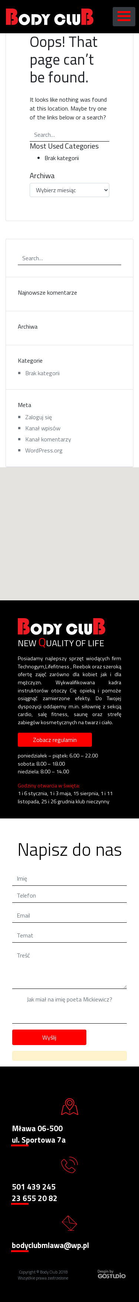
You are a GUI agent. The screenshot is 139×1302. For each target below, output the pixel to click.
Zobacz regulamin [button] (55, 739)
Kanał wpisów (42, 428)
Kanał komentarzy (48, 439)
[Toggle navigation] (124, 16)
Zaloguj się (38, 417)
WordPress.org (44, 450)
